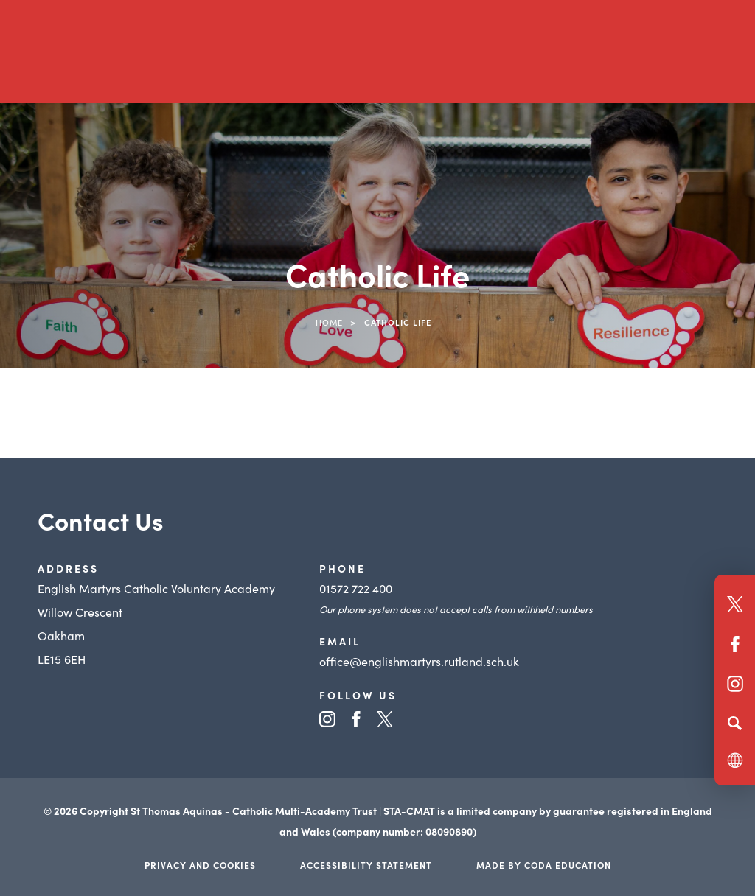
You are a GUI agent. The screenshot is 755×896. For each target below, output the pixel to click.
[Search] (734, 723)
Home (329, 322)
